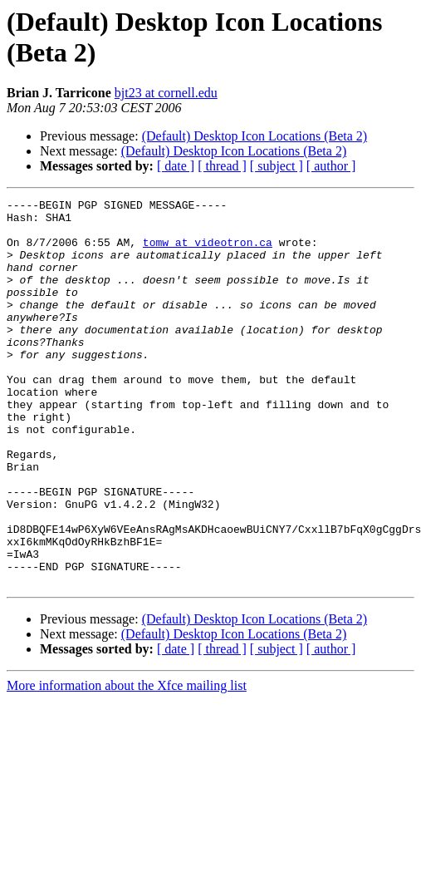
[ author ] (331, 166)
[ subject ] (276, 166)
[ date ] (175, 166)
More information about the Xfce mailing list (127, 763)
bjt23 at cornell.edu (166, 93)
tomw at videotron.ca (207, 251)
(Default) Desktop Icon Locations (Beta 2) (254, 136)
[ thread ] (222, 166)
